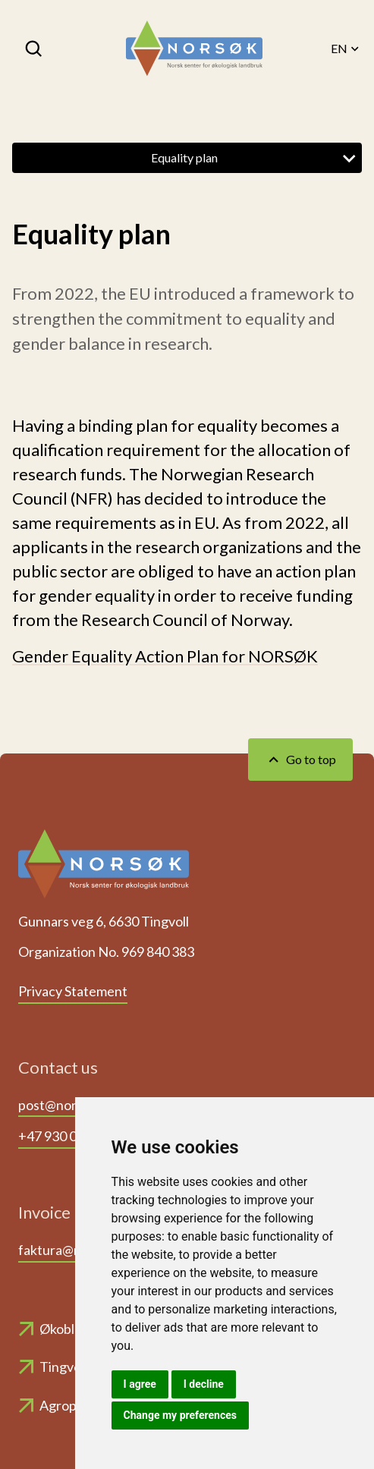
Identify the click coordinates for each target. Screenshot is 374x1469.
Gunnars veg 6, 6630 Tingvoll (103, 921)
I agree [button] (140, 1384)
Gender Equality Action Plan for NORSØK (165, 656)
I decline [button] (204, 1384)
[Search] (35, 48)
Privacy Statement (72, 991)
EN (346, 48)
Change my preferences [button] (180, 1415)
